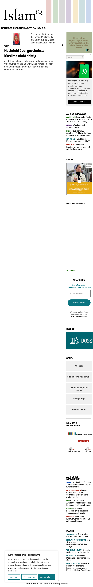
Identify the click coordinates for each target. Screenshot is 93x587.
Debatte (82, 11)
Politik (48, 11)
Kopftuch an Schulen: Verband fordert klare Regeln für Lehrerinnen (78, 484)
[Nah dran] (56, 552)
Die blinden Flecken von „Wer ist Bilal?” (78, 535)
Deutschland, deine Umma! (79, 389)
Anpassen (14, 577)
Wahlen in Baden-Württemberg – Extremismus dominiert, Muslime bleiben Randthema (78, 567)
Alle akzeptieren (46, 577)
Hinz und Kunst (79, 409)
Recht (75, 11)
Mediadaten (55, 584)
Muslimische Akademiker (79, 377)
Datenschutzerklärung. (79, 317)
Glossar (79, 366)
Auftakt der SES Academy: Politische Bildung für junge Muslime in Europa (78, 133)
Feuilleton (68, 11)
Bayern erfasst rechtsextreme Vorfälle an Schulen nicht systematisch (77, 493)
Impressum (34, 584)
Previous (70, 448)
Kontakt (27, 584)
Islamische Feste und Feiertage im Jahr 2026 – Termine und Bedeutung (79, 119)
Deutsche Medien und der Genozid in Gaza (78, 558)
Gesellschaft (55, 11)
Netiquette (47, 584)
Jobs (40, 584)
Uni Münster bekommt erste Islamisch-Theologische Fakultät (77, 510)
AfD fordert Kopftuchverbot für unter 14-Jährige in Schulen (78, 147)
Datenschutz (64, 584)
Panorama (88, 11)
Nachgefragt (79, 399)
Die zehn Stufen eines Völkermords (78, 551)
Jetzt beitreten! (79, 102)
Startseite (62, 11)
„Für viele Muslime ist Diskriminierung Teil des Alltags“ (78, 543)
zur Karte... (71, 270)
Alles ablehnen (29, 577)
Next (87, 448)
